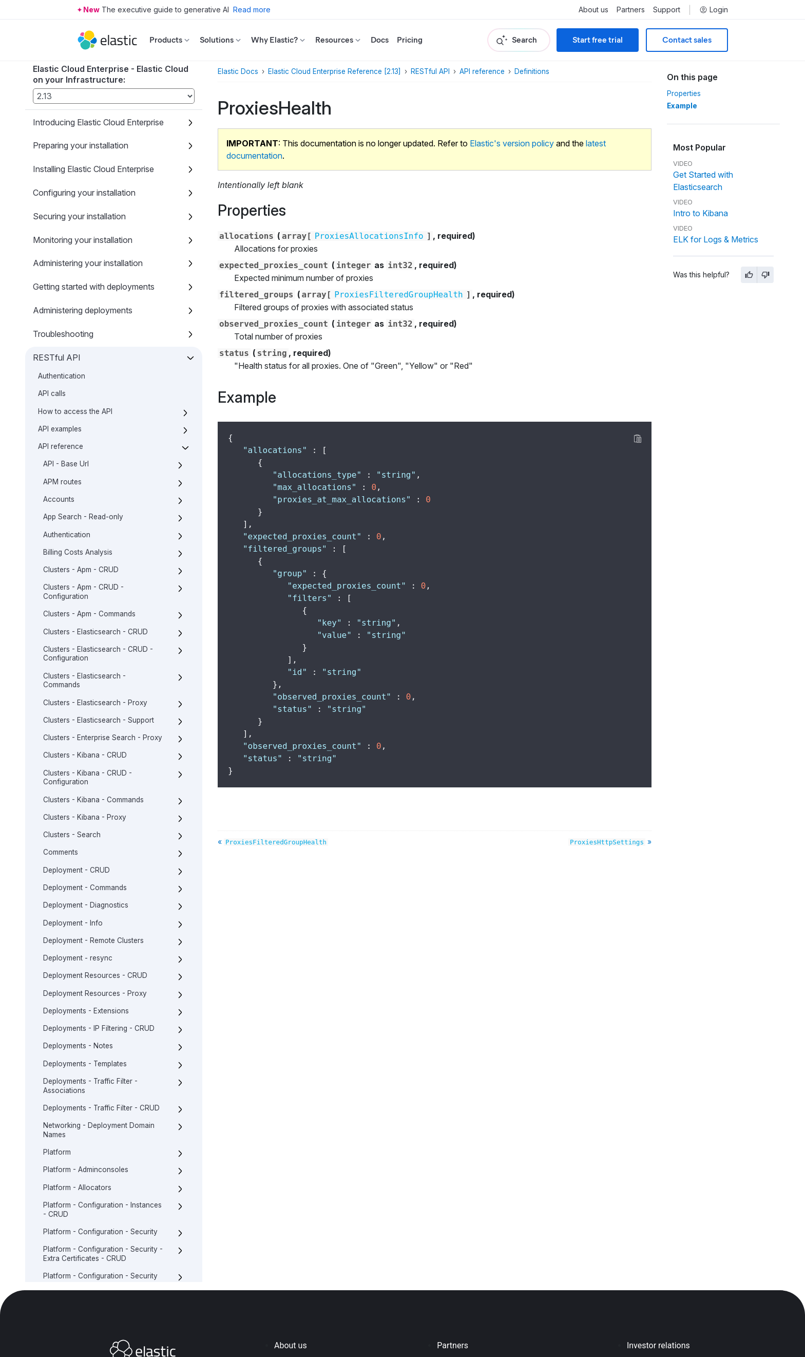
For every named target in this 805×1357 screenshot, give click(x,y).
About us (593, 9)
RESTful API (430, 71)
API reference (482, 71)
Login (713, 10)
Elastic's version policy (512, 143)
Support (666, 9)
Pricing (410, 40)
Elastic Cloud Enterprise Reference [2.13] (334, 71)
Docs (380, 40)
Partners (631, 9)
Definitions (531, 71)
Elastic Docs (238, 71)
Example (682, 106)
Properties (684, 93)
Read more (252, 9)
